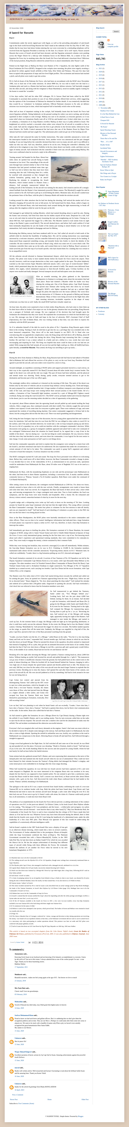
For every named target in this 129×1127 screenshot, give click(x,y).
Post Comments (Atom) (26, 1103)
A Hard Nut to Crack (107, 117)
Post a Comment (17, 1095)
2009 (100, 102)
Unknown (18, 1038)
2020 (100, 72)
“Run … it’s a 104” (106, 142)
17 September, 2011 (21, 967)
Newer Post (14, 1099)
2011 (100, 95)
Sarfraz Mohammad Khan (24, 1015)
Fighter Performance (107, 156)
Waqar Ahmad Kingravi (23, 1052)
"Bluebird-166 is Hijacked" (113, 247)
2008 (100, 105)
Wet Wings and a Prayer (108, 173)
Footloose (101, 311)
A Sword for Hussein (107, 124)
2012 (100, 92)
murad (17, 1068)
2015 (100, 85)
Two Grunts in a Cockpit (108, 176)
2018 (100, 78)
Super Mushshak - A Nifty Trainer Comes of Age (113, 193)
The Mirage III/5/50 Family (113, 294)
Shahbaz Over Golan (107, 111)
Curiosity (101, 314)
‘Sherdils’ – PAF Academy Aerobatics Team (109, 161)
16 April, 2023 (19, 1090)
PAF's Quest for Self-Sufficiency (113, 259)
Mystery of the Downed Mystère (113, 282)
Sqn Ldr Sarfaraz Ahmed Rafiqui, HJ (108, 166)
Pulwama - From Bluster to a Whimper (113, 212)
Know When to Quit (107, 170)
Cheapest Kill (104, 120)
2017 (100, 82)
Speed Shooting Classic (108, 130)
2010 (100, 98)
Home (50, 1099)
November (104, 108)
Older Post (85, 1099)
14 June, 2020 (19, 1008)
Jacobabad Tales (105, 148)
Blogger (80, 1116)
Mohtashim (19, 1002)
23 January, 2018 (20, 981)
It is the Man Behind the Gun (109, 114)
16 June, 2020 (19, 1076)
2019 (100, 75)
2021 (100, 68)
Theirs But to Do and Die (108, 138)
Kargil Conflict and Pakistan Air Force (113, 224)
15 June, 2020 (19, 1031)
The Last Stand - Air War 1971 (113, 235)
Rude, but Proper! (106, 180)
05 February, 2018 (21, 994)
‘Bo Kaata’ (104, 127)
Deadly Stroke (105, 145)
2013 (100, 88)
